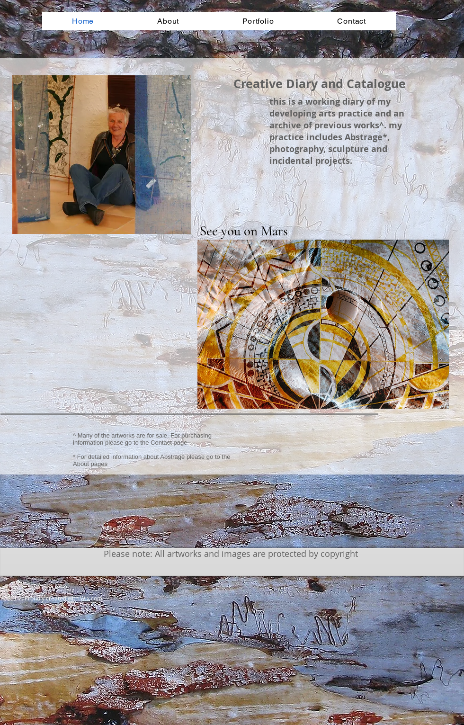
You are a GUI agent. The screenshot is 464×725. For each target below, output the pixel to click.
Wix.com (91, 598)
